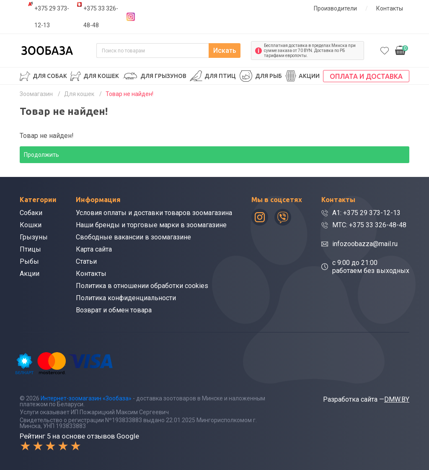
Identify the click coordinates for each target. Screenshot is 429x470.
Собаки (31, 213)
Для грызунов (163, 76)
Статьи (86, 261)
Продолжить (41, 154)
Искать (224, 51)
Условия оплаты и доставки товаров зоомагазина (154, 213)
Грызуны (34, 237)
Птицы (30, 249)
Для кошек (101, 76)
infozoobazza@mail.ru (365, 244)
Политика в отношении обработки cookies (142, 286)
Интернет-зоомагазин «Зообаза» (86, 398)
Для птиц (220, 76)
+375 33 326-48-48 (100, 17)
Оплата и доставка (366, 76)
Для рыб (268, 76)
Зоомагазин (36, 94)
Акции (309, 76)
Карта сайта (94, 249)
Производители (335, 8)
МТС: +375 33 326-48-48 (369, 225)
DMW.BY (396, 399)
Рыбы (29, 261)
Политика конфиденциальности (126, 298)
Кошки (30, 225)
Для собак (50, 76)
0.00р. (401, 49)
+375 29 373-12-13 (51, 17)
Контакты (389, 8)
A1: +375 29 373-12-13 (366, 213)
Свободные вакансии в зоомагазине (133, 237)
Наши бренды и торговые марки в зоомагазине (151, 225)
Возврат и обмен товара (114, 310)
